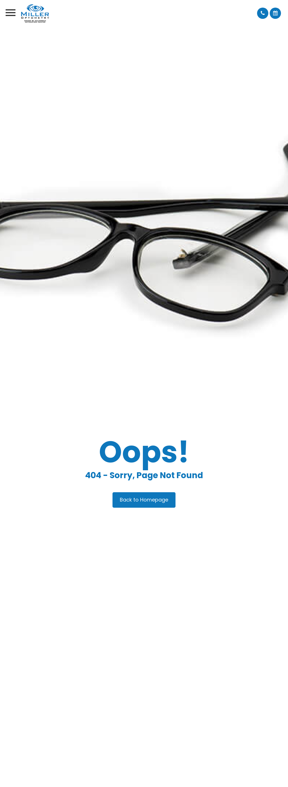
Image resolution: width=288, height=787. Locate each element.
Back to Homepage (144, 499)
